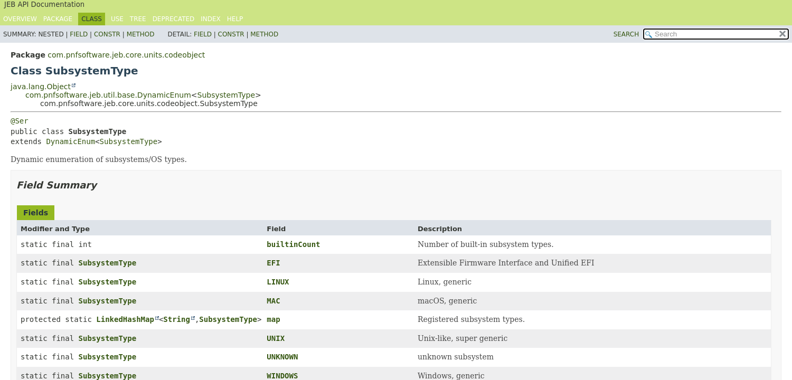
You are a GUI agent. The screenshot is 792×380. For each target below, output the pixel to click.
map (273, 319)
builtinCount (293, 244)
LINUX (278, 282)
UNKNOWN (282, 357)
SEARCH (626, 34)
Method (141, 34)
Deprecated (174, 19)
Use (117, 19)
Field (79, 34)
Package (57, 19)
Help (235, 19)
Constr (107, 34)
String (176, 319)
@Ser (20, 121)
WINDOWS (282, 376)
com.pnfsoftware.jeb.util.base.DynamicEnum (108, 95)
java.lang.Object (41, 86)
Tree (138, 19)
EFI (273, 263)
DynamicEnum (70, 141)
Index (211, 19)
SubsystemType (226, 95)
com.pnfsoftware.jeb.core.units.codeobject (126, 55)
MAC (273, 301)
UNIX (276, 338)
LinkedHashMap (125, 319)
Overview (20, 19)
